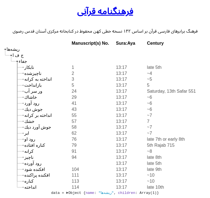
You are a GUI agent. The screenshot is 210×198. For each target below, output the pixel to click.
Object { (76, 192)
